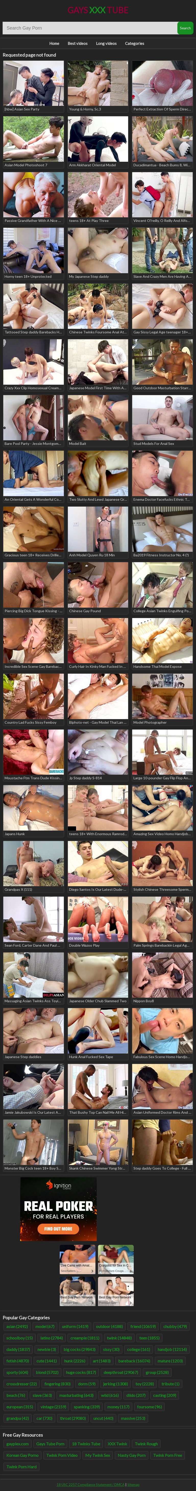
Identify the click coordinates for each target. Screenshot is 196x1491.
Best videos (78, 43)
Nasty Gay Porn (131, 1455)
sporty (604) (17, 1372)
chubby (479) (175, 1326)
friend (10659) (143, 1326)
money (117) (118, 1406)
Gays (98, 10)
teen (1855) (149, 1337)
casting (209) (164, 1395)
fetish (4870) (17, 1360)
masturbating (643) (76, 1395)
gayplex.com (17, 1443)
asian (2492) (17, 1326)
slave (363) (42, 1395)
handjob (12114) (172, 1349)
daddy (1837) (18, 1349)
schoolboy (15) (19, 1337)
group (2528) (157, 1372)
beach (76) (15, 1395)
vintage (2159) (53, 1406)
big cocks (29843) (79, 1349)
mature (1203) (170, 1360)
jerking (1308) (115, 1383)
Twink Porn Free (167, 1455)
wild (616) (110, 1395)
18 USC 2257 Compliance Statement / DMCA (91, 1485)
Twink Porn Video (62, 1455)
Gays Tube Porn (50, 1443)
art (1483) (102, 1360)
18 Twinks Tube (86, 1443)
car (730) (44, 1418)
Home (54, 43)
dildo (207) (135, 1395)
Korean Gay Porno (22, 1455)
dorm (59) (86, 1383)
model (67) (44, 1326)
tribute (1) (170, 1383)
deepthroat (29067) (121, 1372)
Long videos (106, 43)
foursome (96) (149, 1406)
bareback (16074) (134, 1360)
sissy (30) (111, 1349)
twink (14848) (119, 1337)
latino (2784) (51, 1337)
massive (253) (133, 1418)
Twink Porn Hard (21, 1466)
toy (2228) (145, 1383)
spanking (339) (87, 1406)
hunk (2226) (74, 1360)
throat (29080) (73, 1418)
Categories (134, 43)
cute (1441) (46, 1360)
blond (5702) (47, 1372)
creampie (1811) (84, 1337)
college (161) (138, 1349)
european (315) (19, 1406)
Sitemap (133, 1485)
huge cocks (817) (81, 1372)
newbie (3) (47, 1349)
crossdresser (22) (21, 1383)
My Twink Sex (97, 1455)
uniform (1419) (75, 1326)
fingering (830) (57, 1383)
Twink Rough (146, 1443)
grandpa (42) (17, 1418)
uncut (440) (103, 1418)
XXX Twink (117, 1443)
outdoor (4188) (109, 1326)
